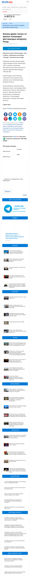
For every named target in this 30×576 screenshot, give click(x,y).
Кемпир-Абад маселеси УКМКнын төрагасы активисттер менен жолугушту (16, 260)
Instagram (12, 16)
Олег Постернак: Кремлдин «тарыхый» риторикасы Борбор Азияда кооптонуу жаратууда (16, 252)
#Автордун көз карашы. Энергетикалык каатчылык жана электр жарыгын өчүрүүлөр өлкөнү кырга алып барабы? (14, 504)
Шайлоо (5, 7)
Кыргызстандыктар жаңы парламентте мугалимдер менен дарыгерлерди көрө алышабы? (13, 486)
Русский (5, 11)
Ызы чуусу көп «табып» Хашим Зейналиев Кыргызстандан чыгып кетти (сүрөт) (13, 570)
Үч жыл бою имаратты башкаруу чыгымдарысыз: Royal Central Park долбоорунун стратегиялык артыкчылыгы (15, 398)
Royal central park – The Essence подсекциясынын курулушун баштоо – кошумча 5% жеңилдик (17, 390)
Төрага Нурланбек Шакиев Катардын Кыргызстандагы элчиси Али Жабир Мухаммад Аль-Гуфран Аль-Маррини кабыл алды (17, 285)
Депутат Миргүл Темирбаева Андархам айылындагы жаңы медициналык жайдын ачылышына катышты (13, 545)
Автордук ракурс (15, 7)
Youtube (9, 16)
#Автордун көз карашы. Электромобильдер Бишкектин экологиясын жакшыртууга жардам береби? (14, 533)
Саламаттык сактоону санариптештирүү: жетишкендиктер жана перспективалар (13, 552)
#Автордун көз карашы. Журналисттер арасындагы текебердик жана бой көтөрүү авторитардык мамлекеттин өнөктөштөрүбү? (14, 512)
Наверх (25, 195)
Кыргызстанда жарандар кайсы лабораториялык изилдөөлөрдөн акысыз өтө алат (15, 564)
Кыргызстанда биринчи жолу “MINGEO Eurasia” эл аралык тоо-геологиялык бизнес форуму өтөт (15, 430)
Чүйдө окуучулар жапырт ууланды (16, 321)
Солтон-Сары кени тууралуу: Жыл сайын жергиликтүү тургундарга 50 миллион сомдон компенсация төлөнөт (14, 443)
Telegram (14, 16)
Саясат (10, 23)
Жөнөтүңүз (7, 191)
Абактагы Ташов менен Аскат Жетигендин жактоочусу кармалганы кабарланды (17, 306)
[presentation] (15, 186)
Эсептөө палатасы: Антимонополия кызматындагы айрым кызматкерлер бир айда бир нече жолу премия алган (14, 412)
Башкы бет (5, 23)
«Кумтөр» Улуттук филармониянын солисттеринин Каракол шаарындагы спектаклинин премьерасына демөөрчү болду (14, 456)
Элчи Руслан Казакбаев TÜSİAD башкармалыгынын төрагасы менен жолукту (17, 277)
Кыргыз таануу (23, 7)
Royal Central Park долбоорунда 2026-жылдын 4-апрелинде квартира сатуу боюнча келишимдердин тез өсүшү (17, 344)
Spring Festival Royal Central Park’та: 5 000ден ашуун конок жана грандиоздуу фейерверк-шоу (17, 361)
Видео (8, 7)
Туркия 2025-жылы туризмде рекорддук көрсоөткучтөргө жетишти (13, 405)
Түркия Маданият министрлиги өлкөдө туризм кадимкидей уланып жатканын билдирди (17, 369)
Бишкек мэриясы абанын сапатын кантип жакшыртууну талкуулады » (13, 130)
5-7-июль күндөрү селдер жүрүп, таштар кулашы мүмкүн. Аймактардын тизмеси (15, 468)
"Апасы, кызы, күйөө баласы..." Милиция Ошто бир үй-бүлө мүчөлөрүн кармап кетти (18, 331)
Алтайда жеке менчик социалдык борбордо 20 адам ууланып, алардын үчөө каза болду (17, 314)
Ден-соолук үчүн (7, 9)
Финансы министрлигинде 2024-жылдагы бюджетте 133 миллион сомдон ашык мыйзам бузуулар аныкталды (14, 419)
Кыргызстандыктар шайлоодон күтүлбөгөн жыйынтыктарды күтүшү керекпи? (13, 480)
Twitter (5, 16)
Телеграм (10, 108)
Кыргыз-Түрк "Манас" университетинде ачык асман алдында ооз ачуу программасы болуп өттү (16, 378)
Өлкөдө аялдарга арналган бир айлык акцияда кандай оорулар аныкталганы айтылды (14, 558)
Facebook (7, 16)
